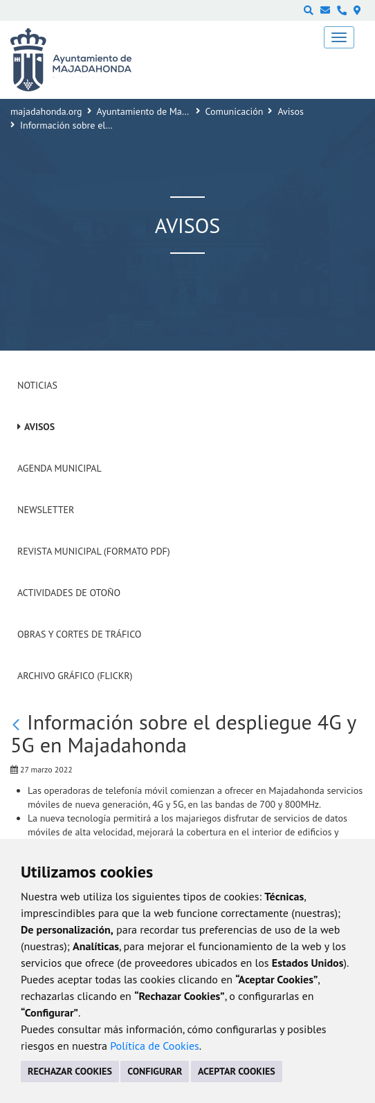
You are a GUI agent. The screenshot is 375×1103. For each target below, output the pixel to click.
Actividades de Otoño (68, 592)
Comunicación (234, 111)
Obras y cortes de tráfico (79, 634)
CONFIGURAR (154, 1071)
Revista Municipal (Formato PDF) (93, 551)
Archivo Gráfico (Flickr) (75, 675)
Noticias (37, 385)
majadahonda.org (46, 111)
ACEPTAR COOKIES (236, 1071)
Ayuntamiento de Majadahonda (161, 111)
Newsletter (45, 509)
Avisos (290, 111)
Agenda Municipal (59, 468)
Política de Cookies (154, 1046)
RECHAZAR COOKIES (70, 1071)
